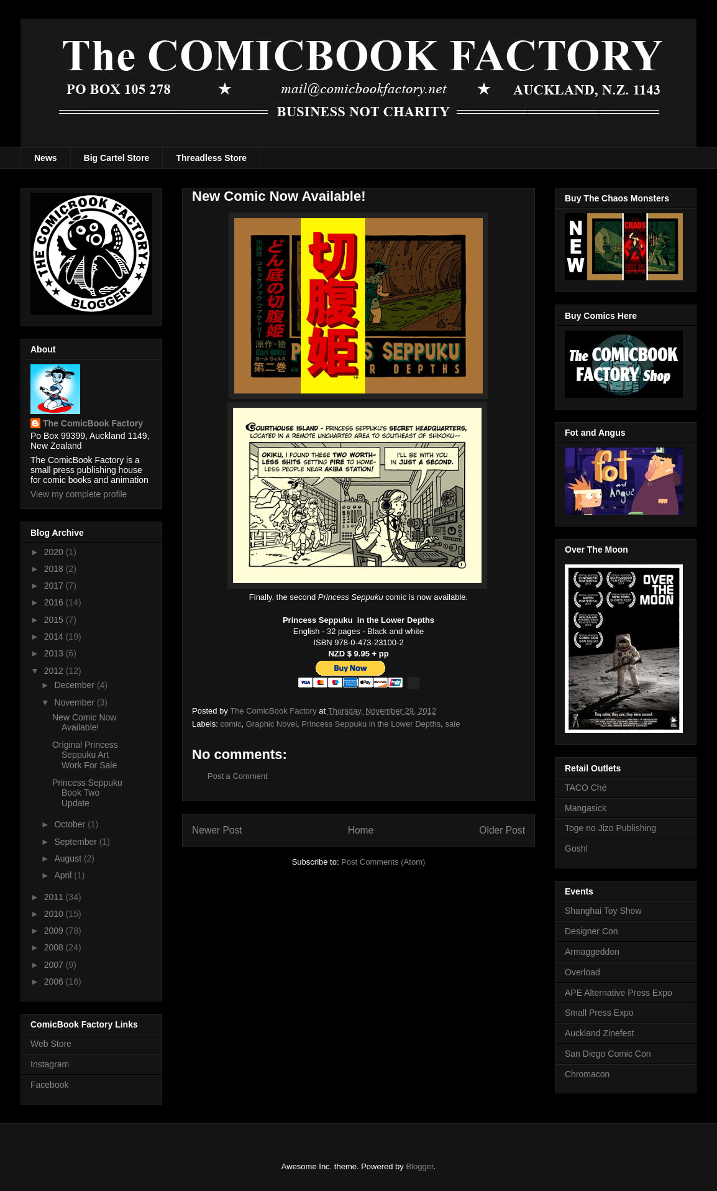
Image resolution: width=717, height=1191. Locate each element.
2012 (55, 671)
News (45, 158)
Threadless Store (211, 158)
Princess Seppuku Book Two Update (87, 793)
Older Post (502, 830)
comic (231, 724)
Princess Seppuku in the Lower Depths (371, 724)
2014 (55, 636)
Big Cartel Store (117, 158)
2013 (55, 653)
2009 (55, 931)
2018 (55, 569)
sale (452, 724)
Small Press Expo (599, 1013)
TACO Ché (585, 788)
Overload (582, 972)
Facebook (49, 1085)
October (71, 824)
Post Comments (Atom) (383, 862)
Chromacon (587, 1074)
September (76, 842)
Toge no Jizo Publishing (610, 828)
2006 (55, 981)
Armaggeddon (592, 952)
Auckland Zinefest (599, 1033)
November (75, 702)
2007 (55, 965)
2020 (55, 552)
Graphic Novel (271, 724)
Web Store (50, 1044)
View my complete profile (78, 494)
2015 (55, 620)
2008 (55, 947)
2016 (55, 602)
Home (361, 830)
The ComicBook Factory (93, 423)
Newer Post (217, 830)
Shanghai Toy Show (603, 911)
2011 (55, 897)
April (64, 875)
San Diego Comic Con (608, 1054)
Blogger (419, 1166)
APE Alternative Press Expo (618, 993)
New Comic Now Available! (84, 722)
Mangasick (585, 808)
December (75, 685)
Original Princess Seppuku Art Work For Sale (85, 755)
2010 (55, 914)
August (68, 858)
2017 (55, 586)
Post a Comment (238, 776)
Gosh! (576, 848)
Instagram (49, 1064)
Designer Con (591, 931)
